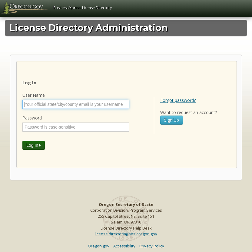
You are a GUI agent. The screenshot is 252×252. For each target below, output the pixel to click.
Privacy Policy (151, 246)
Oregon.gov (98, 246)
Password (32, 118)
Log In (33, 145)
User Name (33, 95)
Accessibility (124, 246)
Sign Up (171, 120)
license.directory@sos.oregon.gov (126, 234)
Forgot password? (178, 100)
